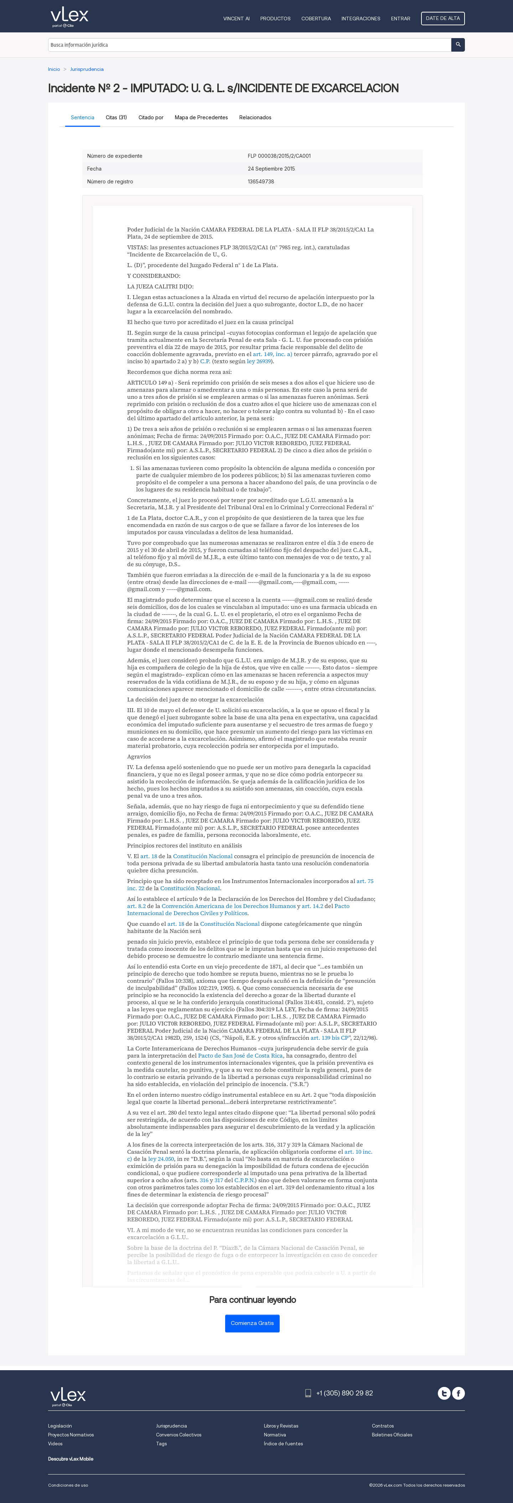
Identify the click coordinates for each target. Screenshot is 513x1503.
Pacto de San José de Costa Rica (240, 1055)
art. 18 (148, 856)
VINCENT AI (236, 18)
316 (204, 1180)
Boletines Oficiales (392, 1434)
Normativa (275, 1434)
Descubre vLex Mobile (70, 1459)
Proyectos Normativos (71, 1434)
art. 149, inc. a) (272, 354)
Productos (275, 18)
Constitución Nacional (203, 856)
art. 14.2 (312, 906)
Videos (55, 1443)
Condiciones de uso (68, 1485)
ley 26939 (259, 361)
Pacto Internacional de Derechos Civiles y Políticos (238, 909)
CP (344, 1038)
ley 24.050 (161, 1159)
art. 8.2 (136, 906)
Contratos (383, 1426)
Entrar (400, 18)
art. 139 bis (325, 1038)
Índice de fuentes (283, 1443)
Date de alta (443, 18)
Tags (161, 1443)
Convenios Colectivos (178, 1434)
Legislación (60, 1426)
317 (218, 1180)
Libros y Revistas (281, 1426)
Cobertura (316, 18)
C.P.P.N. (244, 1180)
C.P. (205, 361)
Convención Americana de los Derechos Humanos (229, 906)
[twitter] (444, 1393)
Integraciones (361, 18)
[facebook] (458, 1393)
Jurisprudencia (171, 1426)
